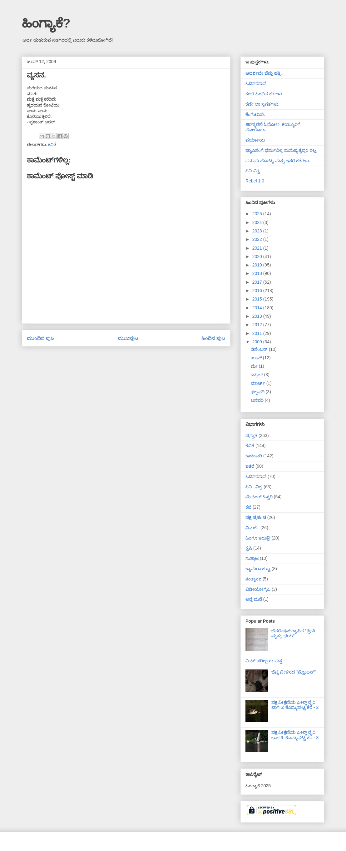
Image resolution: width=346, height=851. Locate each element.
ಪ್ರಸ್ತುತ (251, 435)
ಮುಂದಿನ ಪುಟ (41, 338)
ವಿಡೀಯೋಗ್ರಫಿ (257, 589)
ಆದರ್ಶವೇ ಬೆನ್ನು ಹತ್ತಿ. (263, 73)
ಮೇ (255, 366)
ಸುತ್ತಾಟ (252, 558)
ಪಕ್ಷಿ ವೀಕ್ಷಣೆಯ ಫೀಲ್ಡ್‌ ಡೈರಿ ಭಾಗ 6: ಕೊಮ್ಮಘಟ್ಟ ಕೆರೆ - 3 (295, 735)
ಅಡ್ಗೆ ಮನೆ (253, 599)
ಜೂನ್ (257, 357)
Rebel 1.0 (254, 180)
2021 (257, 248)
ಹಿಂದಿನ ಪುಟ (213, 338)
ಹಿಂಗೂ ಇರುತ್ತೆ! (257, 537)
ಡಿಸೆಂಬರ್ (260, 349)
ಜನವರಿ (258, 400)
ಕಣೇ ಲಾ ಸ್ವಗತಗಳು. (262, 104)
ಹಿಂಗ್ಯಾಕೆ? (46, 23)
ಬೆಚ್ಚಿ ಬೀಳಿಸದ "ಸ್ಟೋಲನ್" (293, 671)
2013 (257, 316)
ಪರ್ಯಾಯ (255, 139)
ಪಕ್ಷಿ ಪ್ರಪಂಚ (255, 517)
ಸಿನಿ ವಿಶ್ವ (252, 170)
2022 (257, 239)
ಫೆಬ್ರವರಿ (258, 391)
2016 (257, 290)
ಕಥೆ (248, 507)
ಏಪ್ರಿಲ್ (257, 374)
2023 (257, 230)
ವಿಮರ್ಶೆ (252, 527)
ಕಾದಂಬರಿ (253, 455)
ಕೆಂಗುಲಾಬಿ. (255, 114)
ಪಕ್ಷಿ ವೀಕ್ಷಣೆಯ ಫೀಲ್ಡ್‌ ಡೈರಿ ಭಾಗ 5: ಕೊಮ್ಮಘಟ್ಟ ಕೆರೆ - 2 (295, 705)
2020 (257, 256)
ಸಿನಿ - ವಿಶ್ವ (253, 486)
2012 (257, 324)
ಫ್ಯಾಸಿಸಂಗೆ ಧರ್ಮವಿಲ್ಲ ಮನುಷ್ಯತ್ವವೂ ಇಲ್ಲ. (281, 150)
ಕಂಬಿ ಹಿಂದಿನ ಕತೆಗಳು (263, 93)
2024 (257, 222)
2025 (257, 213)
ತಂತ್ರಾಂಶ (253, 578)
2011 (257, 333)
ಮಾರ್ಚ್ (258, 383)
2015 (257, 298)
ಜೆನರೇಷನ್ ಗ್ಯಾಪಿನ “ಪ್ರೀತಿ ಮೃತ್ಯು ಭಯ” (293, 633)
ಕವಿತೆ (52, 144)
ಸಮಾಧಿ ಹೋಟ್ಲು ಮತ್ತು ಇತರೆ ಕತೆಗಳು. (277, 160)
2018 (257, 273)
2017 (257, 282)
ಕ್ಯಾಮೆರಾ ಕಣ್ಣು (257, 568)
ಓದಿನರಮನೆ (255, 476)
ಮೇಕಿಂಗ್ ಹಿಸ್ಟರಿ (259, 496)
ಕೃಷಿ (248, 547)
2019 (257, 264)
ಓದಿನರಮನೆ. (256, 83)
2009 (257, 341)
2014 (257, 307)
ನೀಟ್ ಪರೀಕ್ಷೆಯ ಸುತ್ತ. (264, 660)
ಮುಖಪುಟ (128, 338)
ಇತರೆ (249, 466)
